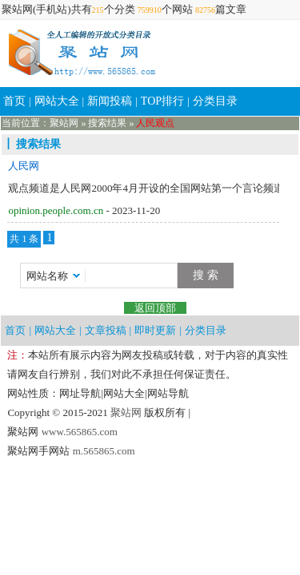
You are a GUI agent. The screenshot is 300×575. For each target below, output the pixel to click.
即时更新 (155, 330)
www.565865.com (77, 432)
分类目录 (215, 101)
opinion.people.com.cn (55, 210)
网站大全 (56, 101)
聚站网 (64, 123)
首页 (14, 101)
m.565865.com (102, 451)
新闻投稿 (109, 101)
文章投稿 (105, 330)
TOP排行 (162, 101)
